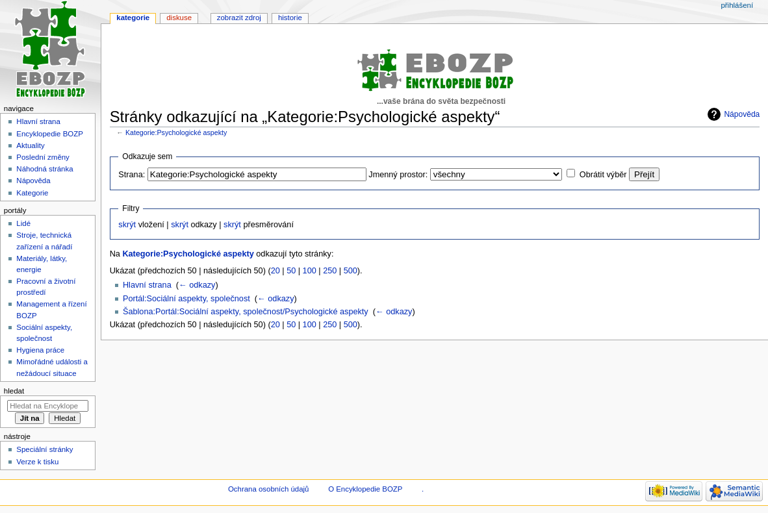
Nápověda (742, 114)
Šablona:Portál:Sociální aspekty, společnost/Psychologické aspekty (245, 311)
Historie (290, 17)
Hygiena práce (40, 350)
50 (291, 270)
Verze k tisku (37, 462)
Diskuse (179, 17)
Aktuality (30, 145)
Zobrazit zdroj (239, 17)
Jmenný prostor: (398, 174)
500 (350, 270)
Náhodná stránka (44, 169)
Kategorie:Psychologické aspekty (176, 132)
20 (275, 270)
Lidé (23, 223)
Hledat (14, 391)
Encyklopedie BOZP (49, 134)
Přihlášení (737, 5)
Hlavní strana (147, 285)
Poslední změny (43, 157)
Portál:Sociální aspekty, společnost (186, 298)
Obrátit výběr (603, 174)
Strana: (131, 174)
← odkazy (197, 285)
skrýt (127, 224)
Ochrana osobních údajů (268, 489)
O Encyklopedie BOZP (365, 489)
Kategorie (132, 17)
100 (309, 270)
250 (330, 270)
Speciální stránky (44, 449)
